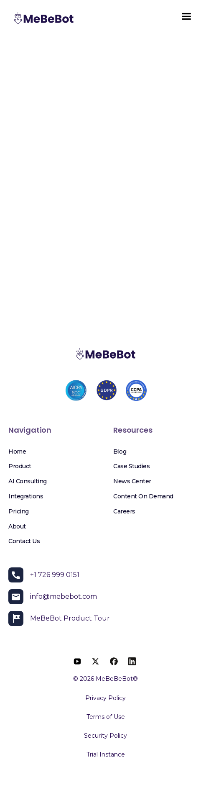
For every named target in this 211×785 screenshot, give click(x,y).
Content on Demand (143, 496)
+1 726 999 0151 (54, 575)
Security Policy (105, 735)
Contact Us (24, 541)
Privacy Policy (105, 698)
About (17, 526)
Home (17, 451)
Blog (119, 451)
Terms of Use (105, 717)
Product (19, 466)
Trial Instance (105, 754)
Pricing (18, 511)
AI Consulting (27, 481)
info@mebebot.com (63, 596)
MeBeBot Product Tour (70, 618)
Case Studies (131, 466)
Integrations (25, 496)
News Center (132, 481)
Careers (124, 511)
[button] (186, 19)
